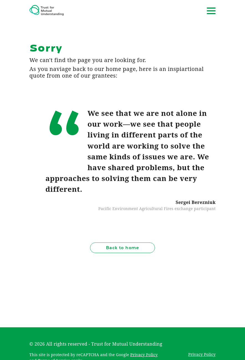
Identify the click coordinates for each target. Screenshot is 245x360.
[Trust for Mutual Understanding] (46, 10)
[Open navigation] (211, 10)
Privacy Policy (144, 354)
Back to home (122, 248)
